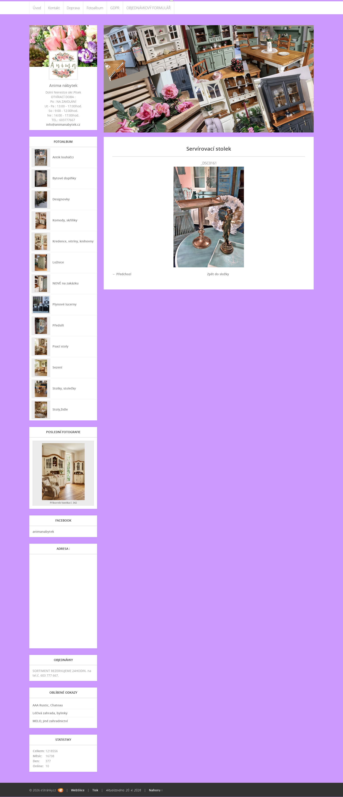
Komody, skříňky (64, 220)
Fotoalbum (95, 7)
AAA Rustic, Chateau (48, 705)
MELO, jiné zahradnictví (50, 721)
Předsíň (58, 325)
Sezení (57, 367)
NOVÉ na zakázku (65, 283)
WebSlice (77, 790)
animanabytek (43, 532)
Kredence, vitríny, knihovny (73, 241)
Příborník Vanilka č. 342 (63, 502)
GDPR (114, 7)
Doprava (73, 7)
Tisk (95, 790)
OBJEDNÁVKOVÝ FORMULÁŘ (148, 7)
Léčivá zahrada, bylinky (50, 713)
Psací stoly (60, 346)
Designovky (61, 199)
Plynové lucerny (64, 304)
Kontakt (54, 7)
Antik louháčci (63, 157)
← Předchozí (121, 274)
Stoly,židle (60, 409)
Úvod (37, 7)
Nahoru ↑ (156, 790)
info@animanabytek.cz (63, 125)
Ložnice (58, 262)
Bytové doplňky (64, 178)
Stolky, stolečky (64, 388)
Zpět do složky (218, 274)
